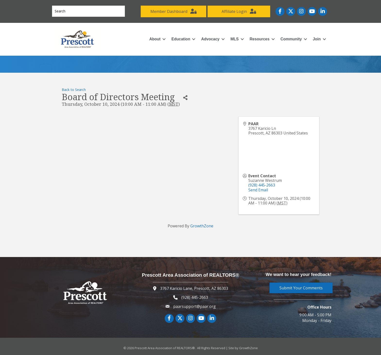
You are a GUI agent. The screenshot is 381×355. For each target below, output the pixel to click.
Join (317, 39)
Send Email (258, 190)
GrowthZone (201, 226)
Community (291, 39)
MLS (235, 39)
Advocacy (210, 39)
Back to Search (74, 89)
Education (181, 39)
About (154, 39)
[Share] (185, 97)
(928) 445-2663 (261, 185)
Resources (259, 39)
